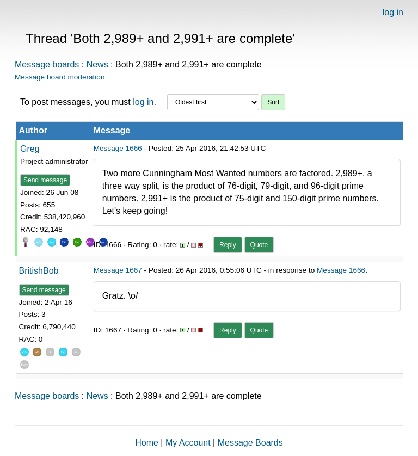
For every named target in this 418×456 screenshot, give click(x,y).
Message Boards (250, 442)
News (97, 64)
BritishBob (39, 270)
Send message (45, 180)
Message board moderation (60, 77)
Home (146, 442)
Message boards (47, 64)
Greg (30, 148)
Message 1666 (118, 148)
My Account (188, 442)
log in (393, 12)
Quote (259, 245)
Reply (227, 245)
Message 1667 (118, 270)
